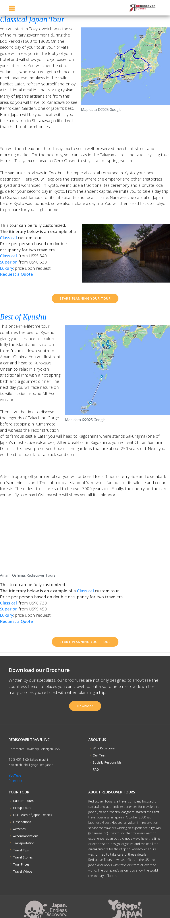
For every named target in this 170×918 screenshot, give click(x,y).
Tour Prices (21, 864)
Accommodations (26, 836)
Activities (19, 829)
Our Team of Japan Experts (32, 814)
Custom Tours (23, 800)
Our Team (100, 755)
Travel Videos (22, 871)
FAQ (96, 769)
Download (85, 706)
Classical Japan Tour (32, 19)
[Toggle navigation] (11, 8)
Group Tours (22, 807)
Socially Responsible (107, 762)
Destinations (22, 822)
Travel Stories (23, 857)
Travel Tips (21, 850)
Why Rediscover (104, 748)
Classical (8, 237)
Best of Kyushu (23, 317)
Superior (8, 262)
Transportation (24, 843)
